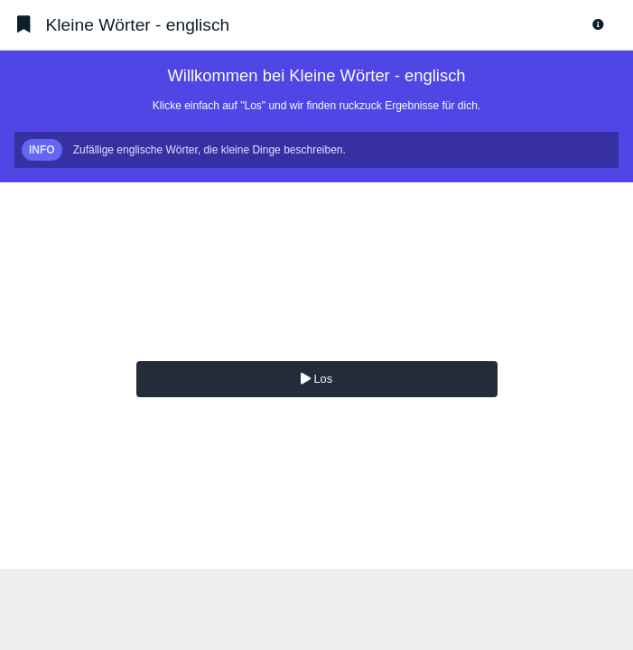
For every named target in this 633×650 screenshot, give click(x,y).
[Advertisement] (316, 609)
